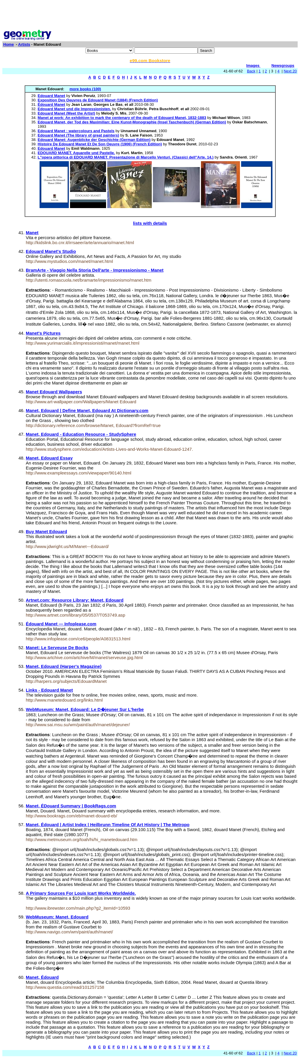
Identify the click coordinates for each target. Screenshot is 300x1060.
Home (8, 44)
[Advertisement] (150, 15)
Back (251, 71)
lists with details (150, 223)
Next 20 (290, 71)
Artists (24, 44)
